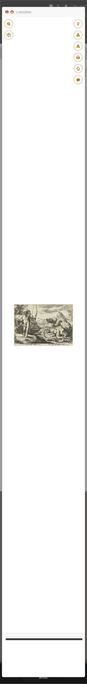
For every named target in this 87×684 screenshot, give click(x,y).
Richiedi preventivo (78, 68)
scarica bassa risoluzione (78, 35)
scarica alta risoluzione (78, 46)
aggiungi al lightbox (78, 23)
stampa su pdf (78, 57)
